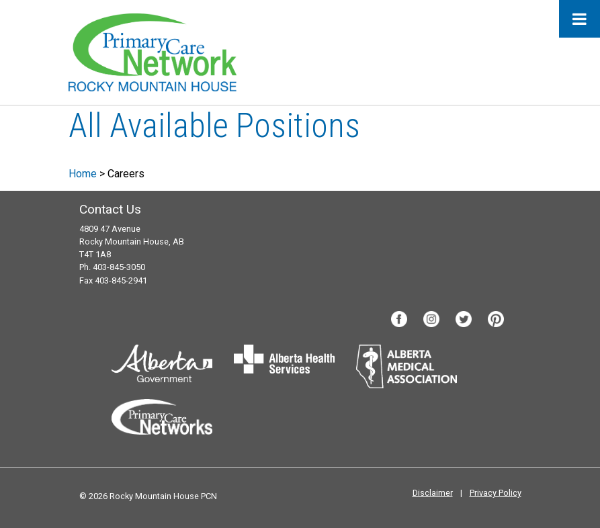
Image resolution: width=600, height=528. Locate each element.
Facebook (399, 319)
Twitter (464, 319)
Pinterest (496, 319)
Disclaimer (433, 493)
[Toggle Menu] (579, 19)
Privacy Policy (495, 493)
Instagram (431, 319)
